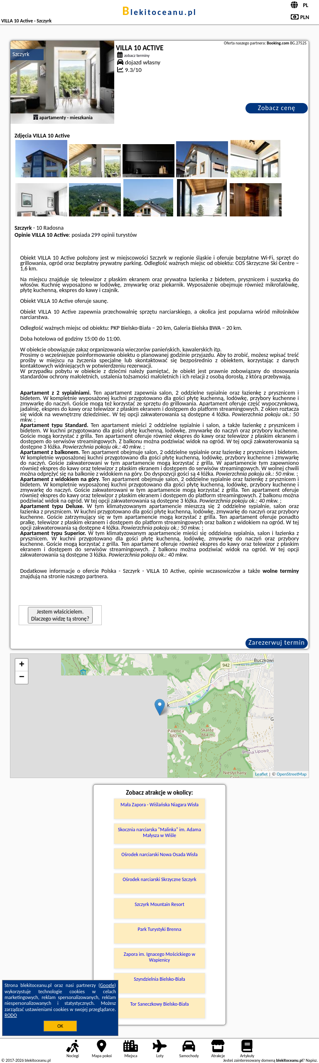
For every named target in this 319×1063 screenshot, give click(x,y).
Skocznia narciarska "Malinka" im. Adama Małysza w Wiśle (159, 832)
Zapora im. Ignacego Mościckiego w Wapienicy (159, 957)
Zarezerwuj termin (276, 642)
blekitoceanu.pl (159, 12)
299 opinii (103, 234)
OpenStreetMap (292, 774)
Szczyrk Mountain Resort (159, 904)
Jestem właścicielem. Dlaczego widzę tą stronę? (60, 615)
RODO (11, 1015)
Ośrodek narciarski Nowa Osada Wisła (159, 854)
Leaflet (261, 774)
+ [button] (22, 665)
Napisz (311, 1060)
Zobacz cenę (277, 108)
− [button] (22, 677)
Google (107, 985)
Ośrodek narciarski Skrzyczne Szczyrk (159, 879)
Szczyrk (20, 54)
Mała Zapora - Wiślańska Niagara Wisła (159, 805)
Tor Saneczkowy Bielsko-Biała (159, 1004)
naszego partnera (86, 576)
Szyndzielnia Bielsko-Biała (159, 979)
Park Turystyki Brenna (160, 929)
